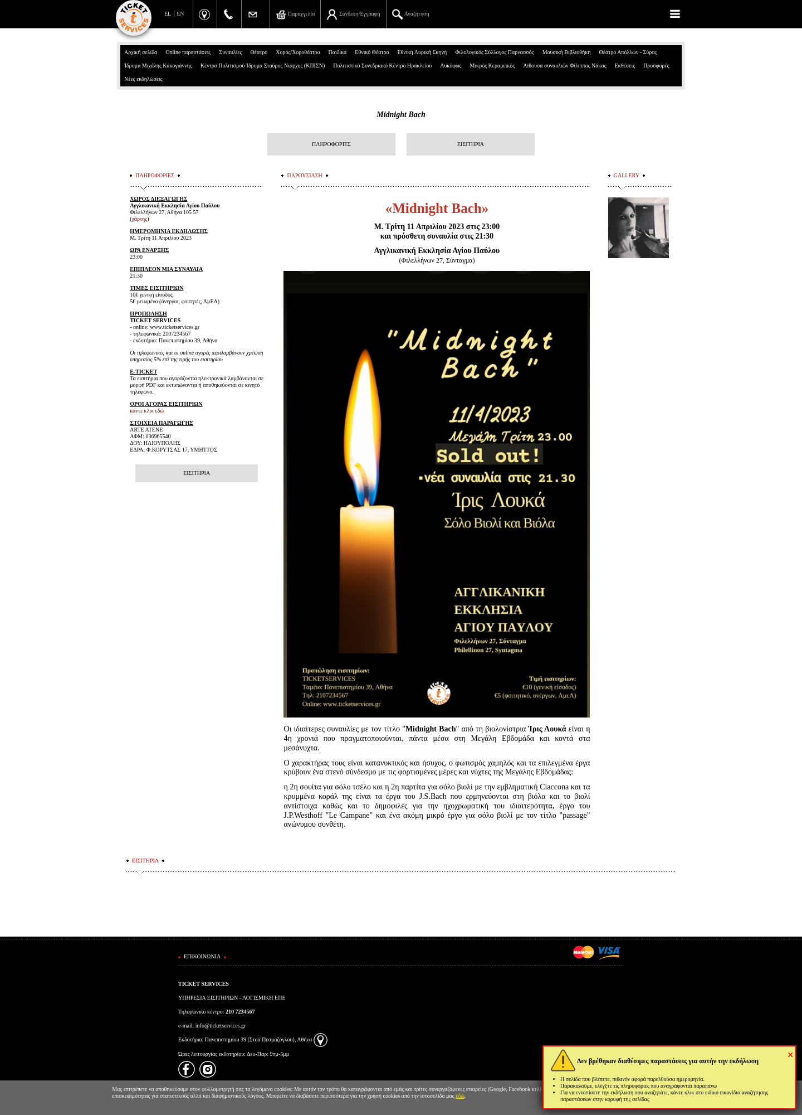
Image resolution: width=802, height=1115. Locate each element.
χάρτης (140, 219)
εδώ (460, 1096)
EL (167, 14)
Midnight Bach (401, 114)
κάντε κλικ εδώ (147, 411)
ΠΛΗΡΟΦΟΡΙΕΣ (331, 144)
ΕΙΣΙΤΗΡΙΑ (470, 144)
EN (180, 14)
